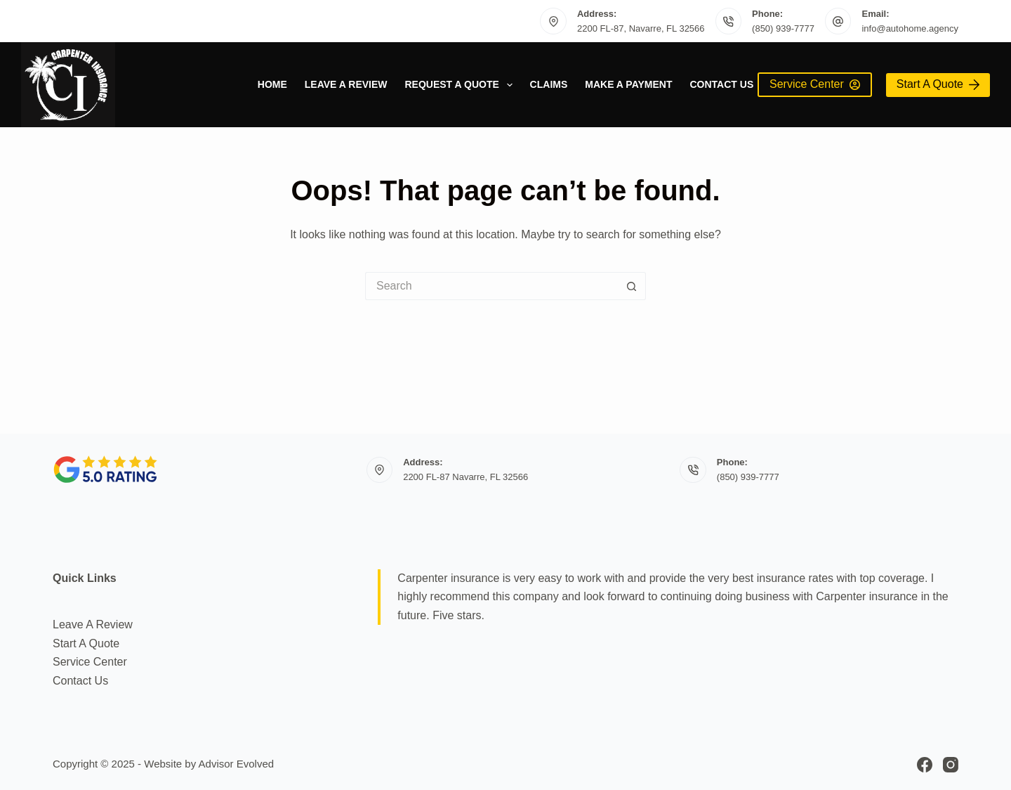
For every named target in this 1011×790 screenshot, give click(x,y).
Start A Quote (938, 84)
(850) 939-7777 (783, 28)
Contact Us (721, 84)
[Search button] (632, 286)
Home (272, 84)
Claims (549, 84)
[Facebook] (924, 764)
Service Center (814, 84)
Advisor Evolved (237, 764)
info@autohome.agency (909, 28)
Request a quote (461, 85)
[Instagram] (950, 764)
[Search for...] (491, 286)
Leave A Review (346, 84)
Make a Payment (628, 84)
